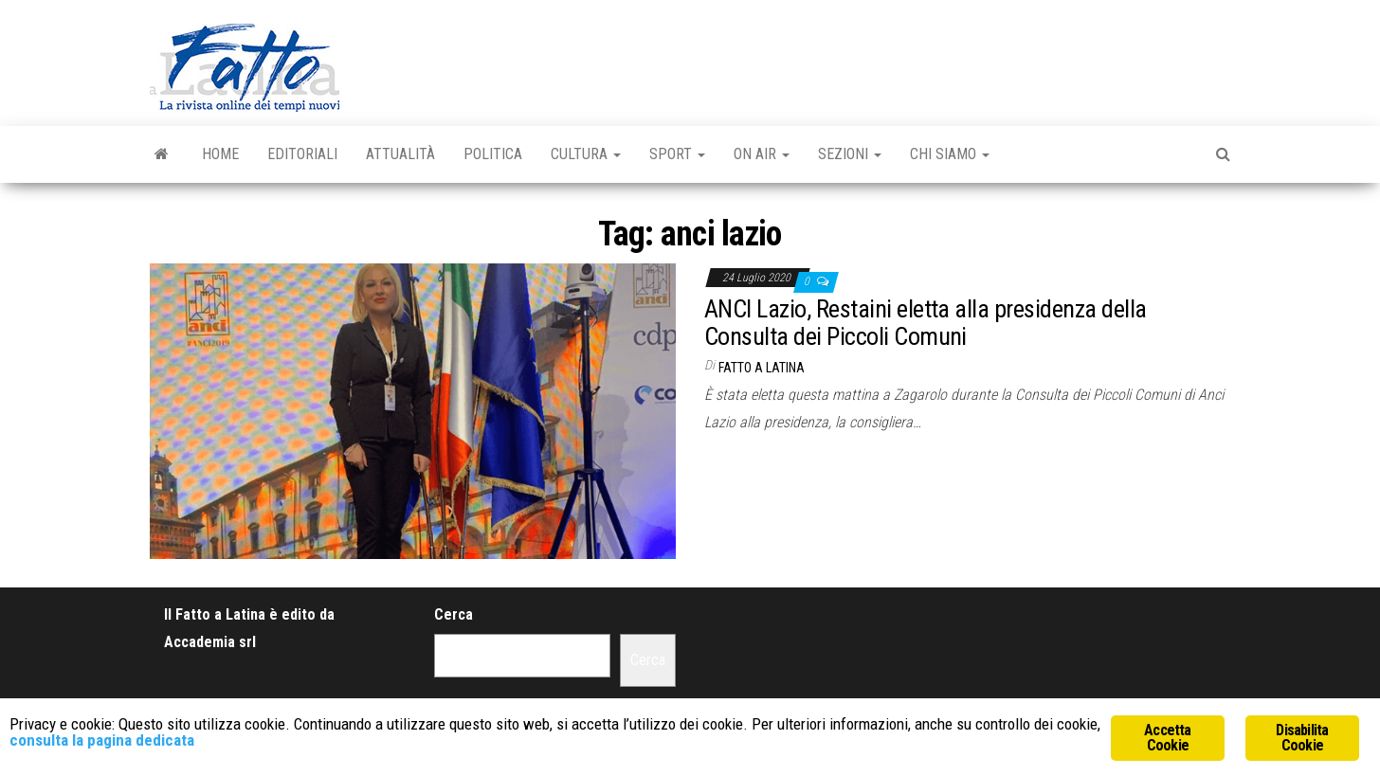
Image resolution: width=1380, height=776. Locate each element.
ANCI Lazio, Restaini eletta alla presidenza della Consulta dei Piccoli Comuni (925, 323)
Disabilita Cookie (1302, 737)
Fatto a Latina (761, 367)
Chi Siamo (950, 154)
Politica (492, 154)
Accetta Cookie (1167, 737)
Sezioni (849, 154)
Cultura (586, 154)
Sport (677, 154)
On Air (762, 154)
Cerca (453, 614)
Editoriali (302, 154)
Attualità (400, 154)
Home (220, 154)
